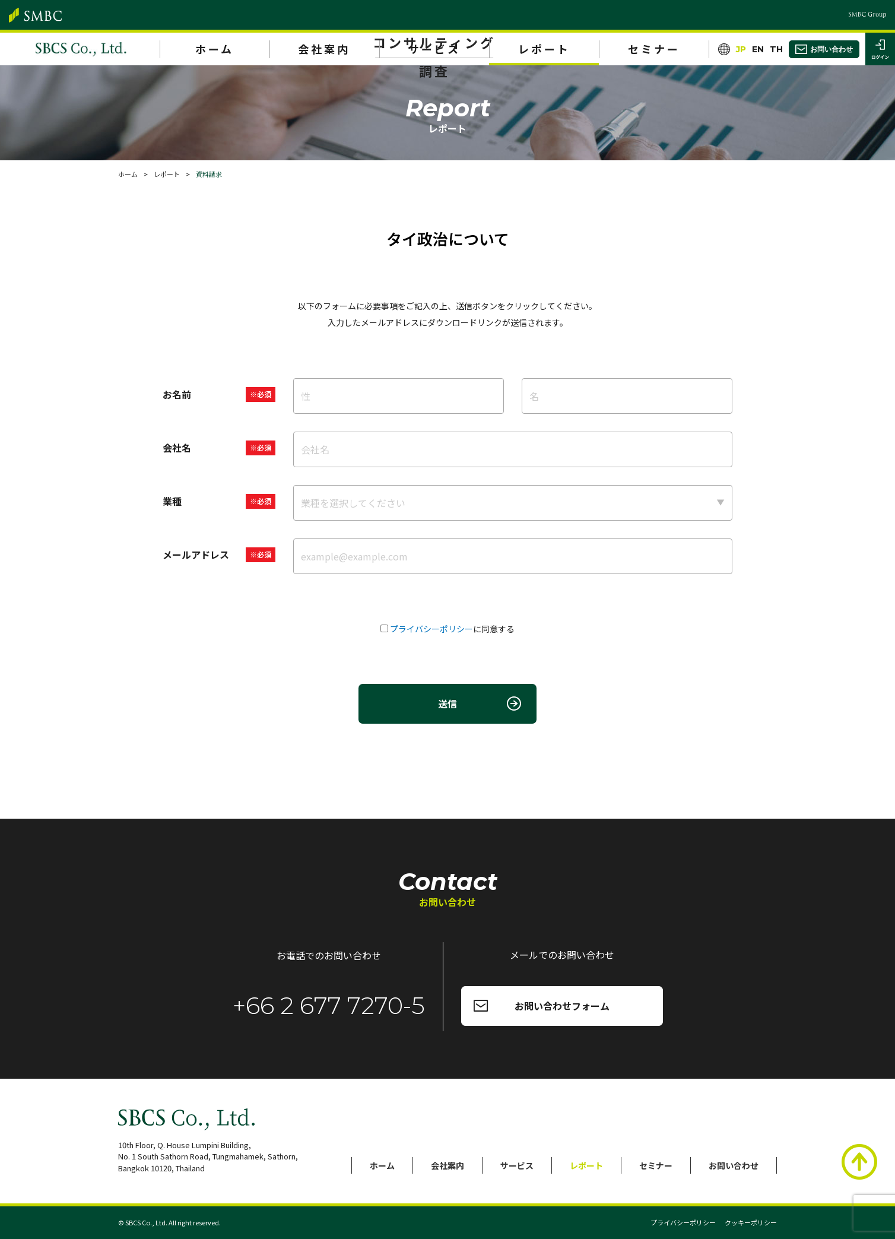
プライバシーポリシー (431, 629)
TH (776, 49)
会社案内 (324, 48)
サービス (434, 48)
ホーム (214, 48)
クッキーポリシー (751, 1222)
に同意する (452, 629)
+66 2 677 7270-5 (329, 1005)
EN (758, 49)
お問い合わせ (733, 1165)
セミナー (654, 48)
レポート (544, 48)
